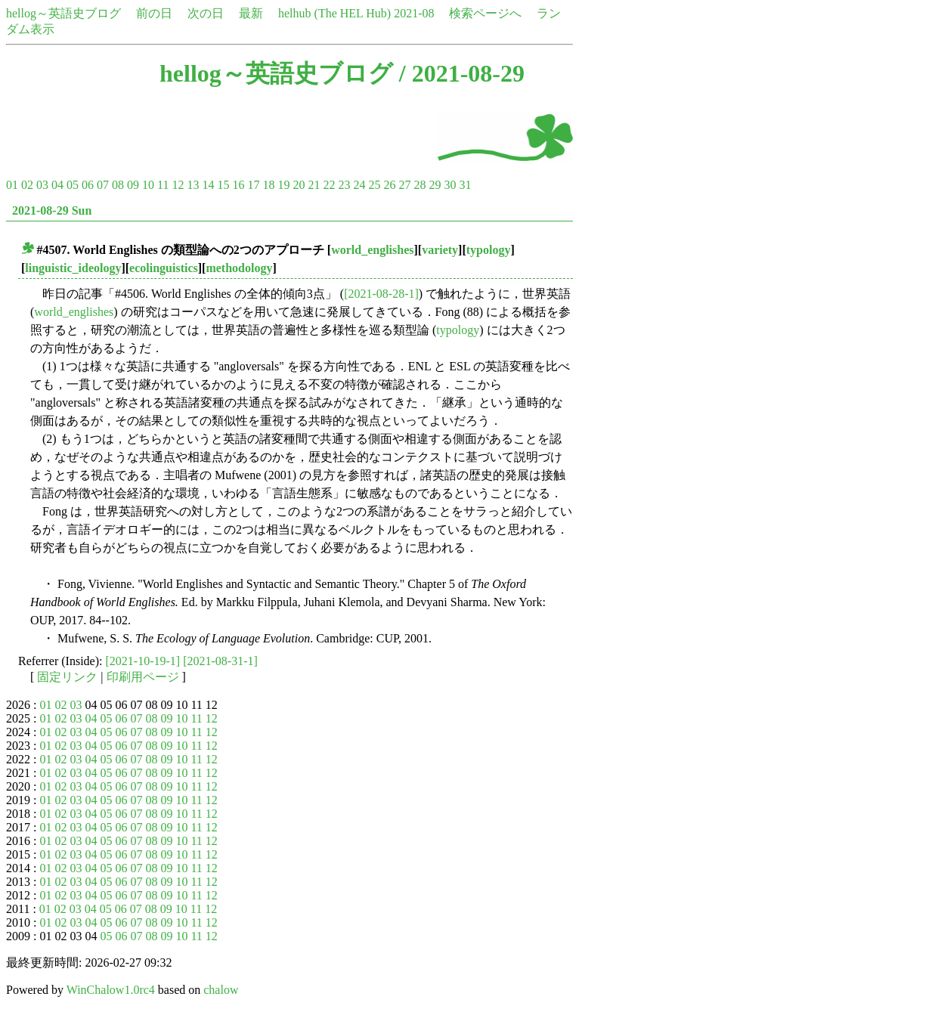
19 (283, 184)
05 (73, 184)
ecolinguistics (163, 268)
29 (435, 184)
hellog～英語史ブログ (63, 13)
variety (440, 249)
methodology (239, 268)
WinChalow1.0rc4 (111, 989)
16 (238, 184)
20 (299, 184)
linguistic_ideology (73, 268)
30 (450, 184)
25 (374, 184)
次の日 (205, 13)
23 (344, 184)
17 (253, 184)
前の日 (154, 13)
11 (163, 184)
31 (465, 184)
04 (57, 184)
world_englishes (372, 249)
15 (223, 184)
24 (359, 184)
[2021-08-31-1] (220, 661)
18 (268, 184)
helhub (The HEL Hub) (334, 13)
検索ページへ (485, 13)
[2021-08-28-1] (381, 293)
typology (488, 249)
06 (88, 184)
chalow (220, 989)
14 (208, 184)
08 (118, 184)
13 (193, 184)
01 (12, 184)
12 (178, 184)
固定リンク (67, 676)
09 (133, 184)
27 (404, 184)
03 (42, 184)
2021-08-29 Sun (51, 210)
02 (27, 184)
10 (148, 184)
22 (329, 184)
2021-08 (414, 13)
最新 (251, 13)
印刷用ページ (143, 676)
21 (314, 184)
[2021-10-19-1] (143, 661)
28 (419, 184)
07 (103, 184)
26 (389, 184)
